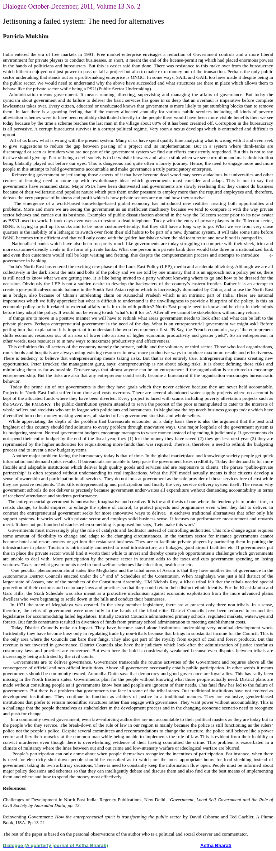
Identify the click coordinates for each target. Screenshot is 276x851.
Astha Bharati (215, 845)
